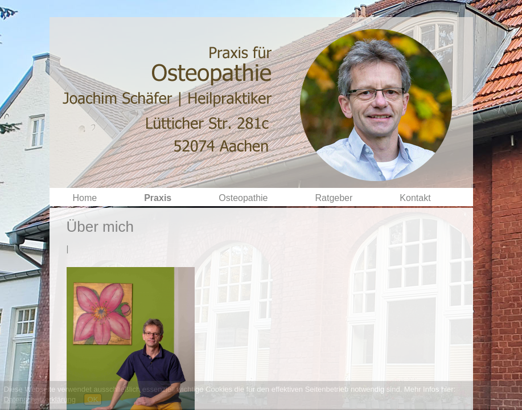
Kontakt (415, 198)
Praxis (157, 198)
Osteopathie (243, 198)
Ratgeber (334, 198)
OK (93, 399)
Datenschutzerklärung (40, 399)
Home (85, 198)
